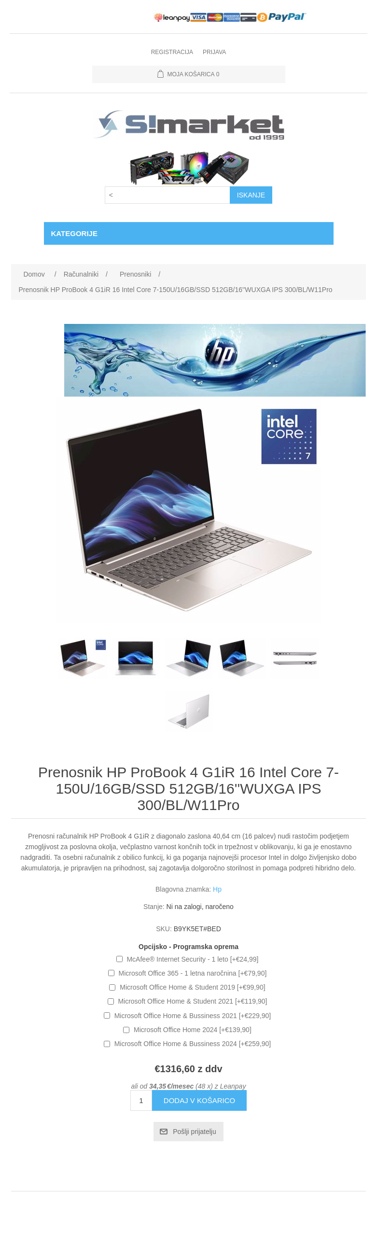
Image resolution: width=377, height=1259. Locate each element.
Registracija (172, 52)
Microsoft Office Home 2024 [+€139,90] (192, 1030)
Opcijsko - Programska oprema (188, 947)
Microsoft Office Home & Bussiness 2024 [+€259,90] (192, 1044)
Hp (217, 889)
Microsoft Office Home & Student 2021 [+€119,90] (192, 1001)
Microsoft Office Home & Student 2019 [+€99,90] (192, 987)
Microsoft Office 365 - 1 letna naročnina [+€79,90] (193, 973)
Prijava (214, 52)
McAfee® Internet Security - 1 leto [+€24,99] (192, 959)
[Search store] (167, 195)
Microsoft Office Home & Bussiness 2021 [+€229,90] (192, 1016)
